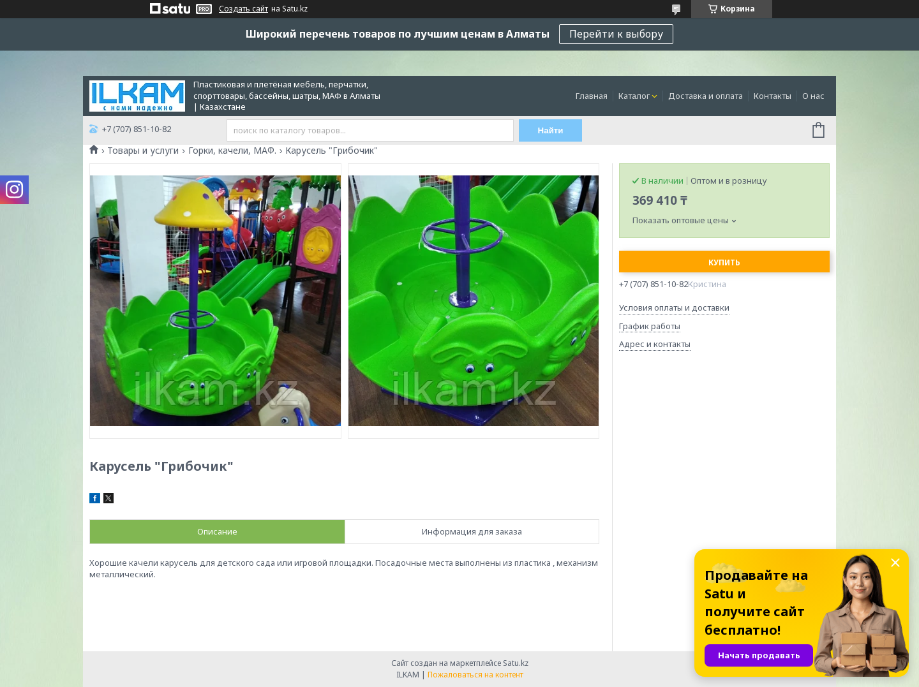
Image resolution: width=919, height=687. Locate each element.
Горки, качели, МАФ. (232, 150)
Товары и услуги (143, 150)
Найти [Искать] (551, 130)
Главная (592, 95)
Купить (724, 262)
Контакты (772, 95)
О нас (813, 95)
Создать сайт (243, 8)
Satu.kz (515, 663)
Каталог (634, 95)
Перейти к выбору (616, 34)
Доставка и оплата (705, 95)
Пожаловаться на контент (475, 674)
